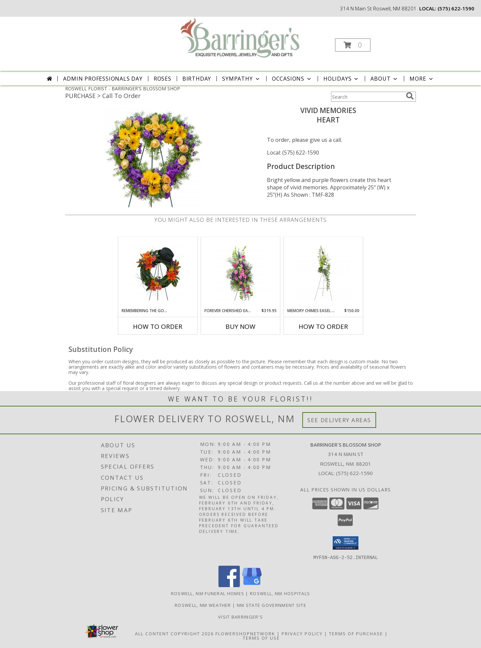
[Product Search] (367, 96)
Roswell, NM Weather (203, 605)
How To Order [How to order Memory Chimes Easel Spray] (323, 326)
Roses (162, 78)
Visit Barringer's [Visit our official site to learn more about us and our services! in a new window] (240, 617)
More (422, 78)
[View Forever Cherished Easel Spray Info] (241, 272)
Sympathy (241, 78)
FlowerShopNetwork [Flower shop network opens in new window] (245, 633)
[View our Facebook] (229, 585)
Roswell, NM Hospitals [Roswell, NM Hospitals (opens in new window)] (280, 593)
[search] (410, 96)
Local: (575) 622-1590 (293, 152)
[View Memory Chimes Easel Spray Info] (323, 272)
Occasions (292, 78)
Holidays (341, 78)
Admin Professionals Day (102, 78)
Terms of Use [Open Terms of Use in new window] (261, 638)
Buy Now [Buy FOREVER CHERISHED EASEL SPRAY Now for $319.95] (240, 326)
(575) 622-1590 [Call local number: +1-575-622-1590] (456, 8)
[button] (352, 45)
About (384, 78)
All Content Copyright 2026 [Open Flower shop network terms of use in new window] (174, 633)
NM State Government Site (271, 605)
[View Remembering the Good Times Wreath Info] (158, 272)
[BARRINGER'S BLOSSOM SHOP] (240, 37)
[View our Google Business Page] (252, 585)
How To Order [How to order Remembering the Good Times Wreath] (157, 326)
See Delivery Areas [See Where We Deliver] (339, 420)
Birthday (196, 78)
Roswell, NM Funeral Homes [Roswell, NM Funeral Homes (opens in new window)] (208, 593)
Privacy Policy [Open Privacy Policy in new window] (302, 633)
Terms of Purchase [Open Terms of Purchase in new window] (356, 633)
